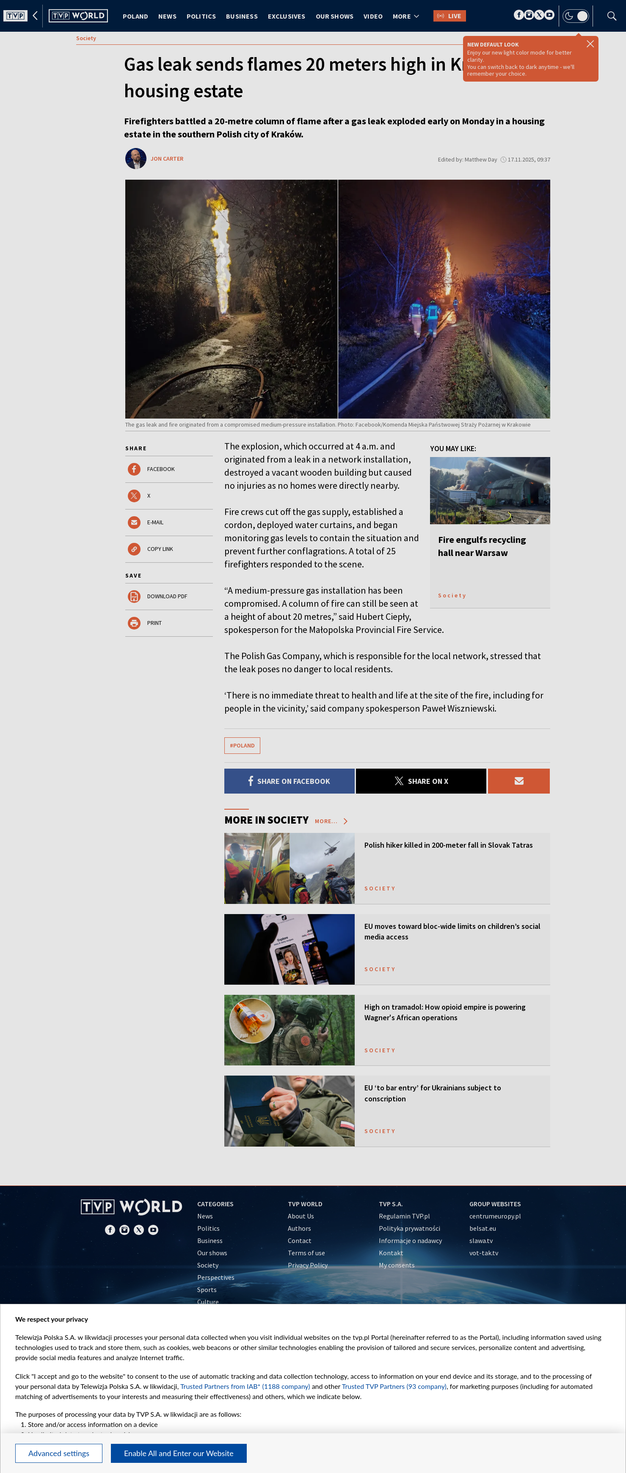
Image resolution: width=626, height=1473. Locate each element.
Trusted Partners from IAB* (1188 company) (245, 1386)
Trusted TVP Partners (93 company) (394, 1386)
